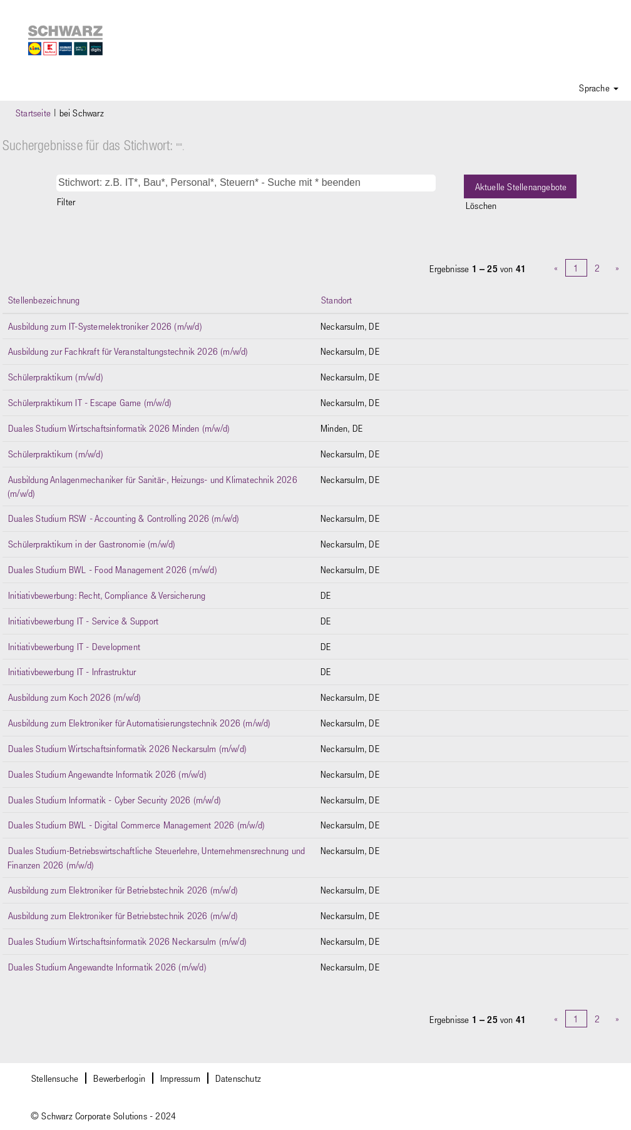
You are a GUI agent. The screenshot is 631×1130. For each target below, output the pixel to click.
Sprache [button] (598, 87)
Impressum (180, 1078)
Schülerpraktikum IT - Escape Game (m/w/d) (90, 402)
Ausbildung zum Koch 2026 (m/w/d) (74, 697)
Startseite (33, 112)
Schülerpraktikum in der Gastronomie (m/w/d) (92, 543)
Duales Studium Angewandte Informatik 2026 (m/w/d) (107, 774)
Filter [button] (66, 201)
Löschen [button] (481, 205)
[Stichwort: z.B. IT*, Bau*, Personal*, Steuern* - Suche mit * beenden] (246, 183)
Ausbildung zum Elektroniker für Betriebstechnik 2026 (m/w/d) (123, 889)
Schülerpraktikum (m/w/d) (55, 376)
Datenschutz (238, 1078)
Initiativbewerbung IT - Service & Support (83, 620)
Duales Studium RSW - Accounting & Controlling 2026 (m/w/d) (124, 518)
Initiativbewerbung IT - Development (74, 646)
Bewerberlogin (119, 1078)
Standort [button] (336, 299)
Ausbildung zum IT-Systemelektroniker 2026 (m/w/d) (105, 326)
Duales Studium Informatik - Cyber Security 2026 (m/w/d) (114, 799)
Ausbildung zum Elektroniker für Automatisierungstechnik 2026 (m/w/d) (139, 722)
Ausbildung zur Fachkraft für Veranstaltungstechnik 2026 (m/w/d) (128, 351)
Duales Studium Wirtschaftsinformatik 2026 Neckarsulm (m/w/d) (127, 748)
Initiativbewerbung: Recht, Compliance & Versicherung (106, 595)
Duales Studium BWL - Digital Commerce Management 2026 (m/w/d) (136, 824)
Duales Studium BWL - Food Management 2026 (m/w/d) (112, 569)
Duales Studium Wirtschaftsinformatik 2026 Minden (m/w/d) (119, 428)
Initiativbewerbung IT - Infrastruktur (72, 671)
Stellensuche (54, 1078)
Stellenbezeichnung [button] (44, 299)
